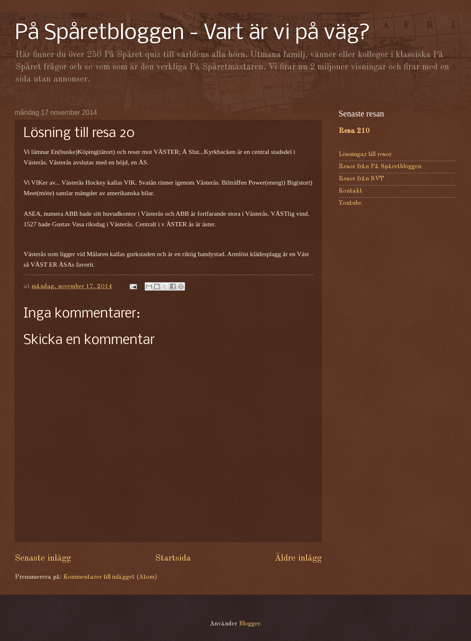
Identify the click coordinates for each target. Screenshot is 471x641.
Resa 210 (354, 131)
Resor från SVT (361, 179)
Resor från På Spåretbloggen (380, 167)
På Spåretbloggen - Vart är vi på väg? (192, 33)
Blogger (249, 624)
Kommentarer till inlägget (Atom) (110, 577)
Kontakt (350, 191)
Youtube (350, 203)
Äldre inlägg (298, 558)
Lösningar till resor (365, 154)
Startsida (173, 558)
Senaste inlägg (43, 558)
